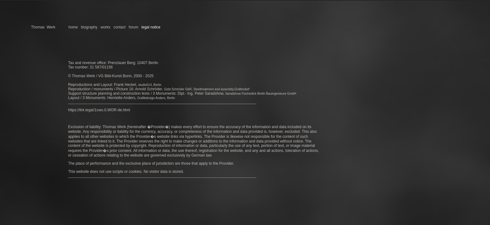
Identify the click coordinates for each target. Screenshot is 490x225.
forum (133, 27)
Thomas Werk (43, 27)
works (105, 27)
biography (89, 27)
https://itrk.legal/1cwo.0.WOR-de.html (99, 110)
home (73, 27)
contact (119, 27)
